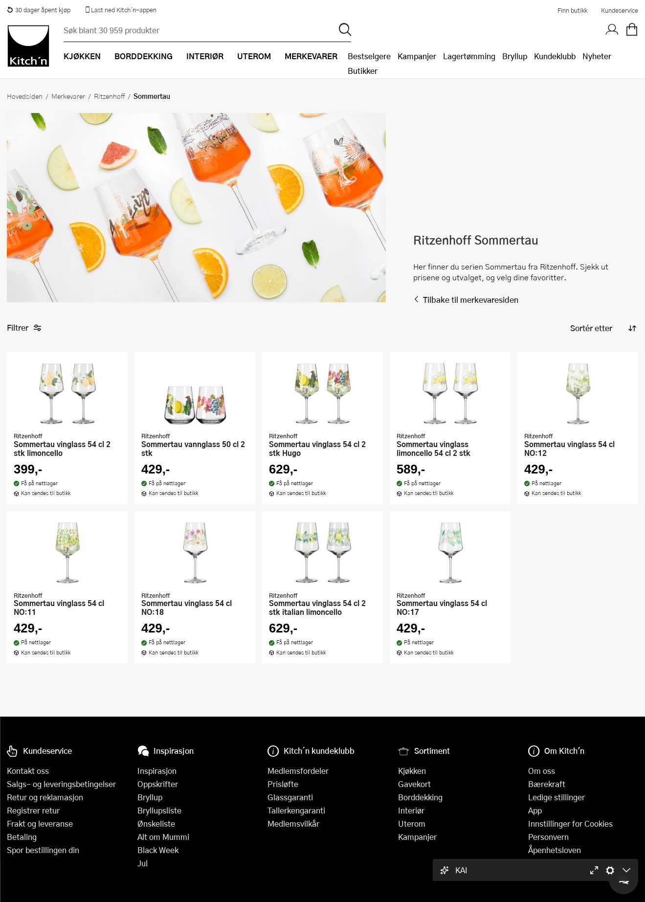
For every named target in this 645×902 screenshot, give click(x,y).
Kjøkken (412, 770)
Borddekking (420, 797)
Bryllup (514, 56)
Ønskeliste (156, 823)
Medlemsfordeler (298, 770)
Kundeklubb (555, 56)
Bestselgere (369, 56)
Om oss (541, 770)
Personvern (548, 836)
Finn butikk (572, 10)
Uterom (411, 823)
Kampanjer (417, 56)
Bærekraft (546, 783)
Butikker (363, 70)
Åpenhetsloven (554, 850)
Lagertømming (469, 56)
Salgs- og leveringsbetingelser (61, 783)
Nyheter (596, 56)
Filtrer (24, 328)
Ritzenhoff (109, 95)
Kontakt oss (28, 770)
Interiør (411, 810)
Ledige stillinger (556, 797)
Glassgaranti (290, 797)
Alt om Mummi (163, 836)
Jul (142, 863)
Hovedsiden (25, 95)
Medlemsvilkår (293, 823)
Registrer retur (33, 810)
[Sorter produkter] (602, 328)
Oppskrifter (157, 783)
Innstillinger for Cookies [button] (570, 823)
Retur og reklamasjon (45, 797)
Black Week (157, 850)
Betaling (22, 836)
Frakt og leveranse (40, 823)
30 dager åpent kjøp (38, 9)
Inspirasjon (157, 770)
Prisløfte (282, 783)
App (535, 810)
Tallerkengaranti (296, 810)
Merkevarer (68, 95)
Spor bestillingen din (43, 850)
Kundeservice (619, 10)
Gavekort (414, 783)
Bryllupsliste (159, 810)
